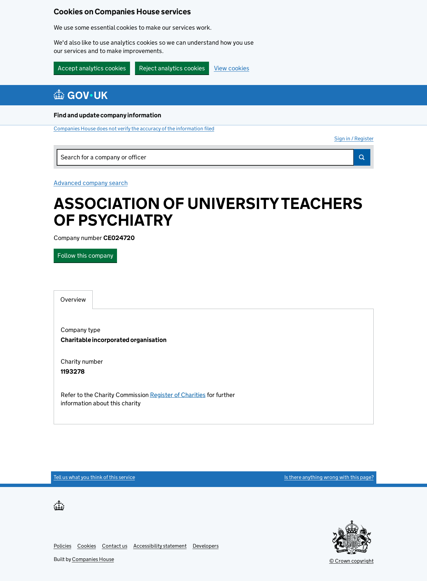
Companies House (93, 559)
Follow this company (85, 255)
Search (362, 157)
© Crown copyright (351, 561)
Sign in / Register (354, 138)
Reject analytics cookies (172, 68)
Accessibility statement (160, 546)
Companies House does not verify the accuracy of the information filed (134, 128)
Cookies (86, 546)
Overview (73, 299)
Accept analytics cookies (92, 68)
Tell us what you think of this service (94, 477)
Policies (62, 546)
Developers (206, 546)
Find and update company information (107, 115)
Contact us (114, 546)
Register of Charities (178, 395)
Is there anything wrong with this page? (329, 477)
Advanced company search (91, 183)
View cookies (231, 68)
